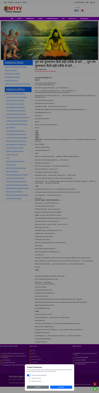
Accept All (59, 387)
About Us (19, 18)
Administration (30, 18)
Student (40, 18)
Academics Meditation (52, 18)
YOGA (63, 18)
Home (11, 18)
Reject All (39, 387)
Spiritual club (72, 18)
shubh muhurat (84, 18)
